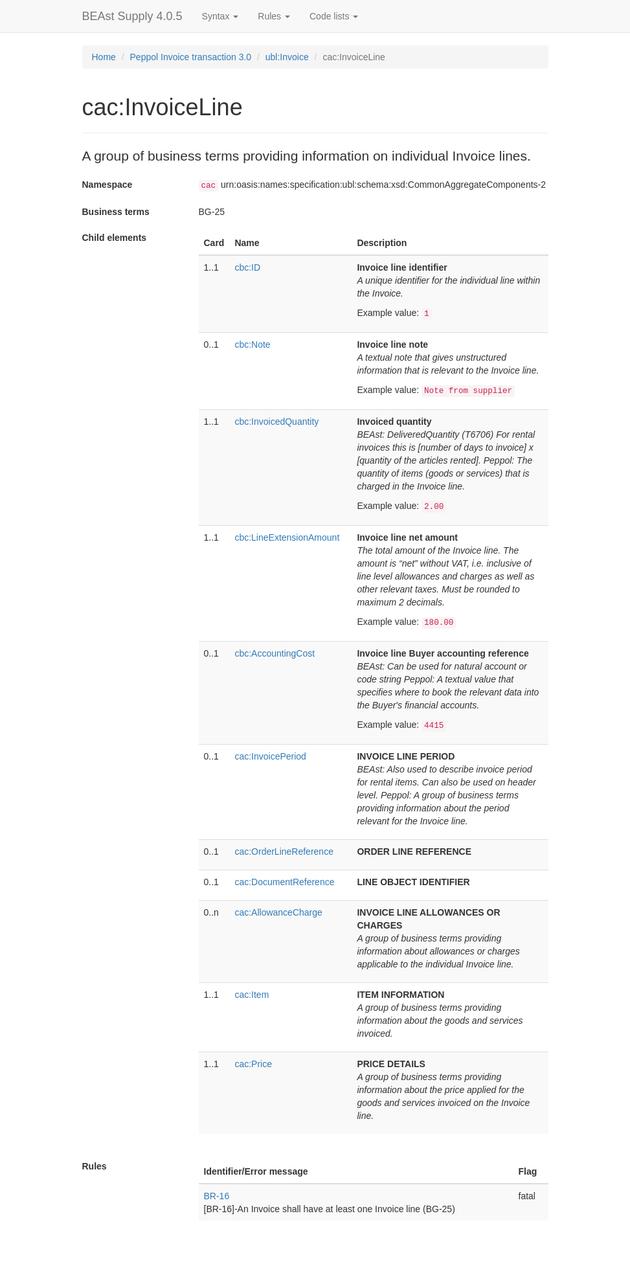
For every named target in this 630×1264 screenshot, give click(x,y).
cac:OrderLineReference (283, 851)
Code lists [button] (333, 16)
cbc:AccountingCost (274, 653)
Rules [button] (274, 16)
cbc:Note (252, 344)
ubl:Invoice (287, 57)
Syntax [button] (220, 16)
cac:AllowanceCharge (278, 912)
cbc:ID (247, 267)
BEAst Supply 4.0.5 (132, 16)
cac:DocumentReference (284, 882)
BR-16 (217, 1196)
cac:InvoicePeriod (270, 756)
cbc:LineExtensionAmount (286, 537)
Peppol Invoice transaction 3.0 (191, 57)
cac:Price (253, 1064)
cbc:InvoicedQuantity (276, 421)
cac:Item (251, 994)
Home (104, 57)
